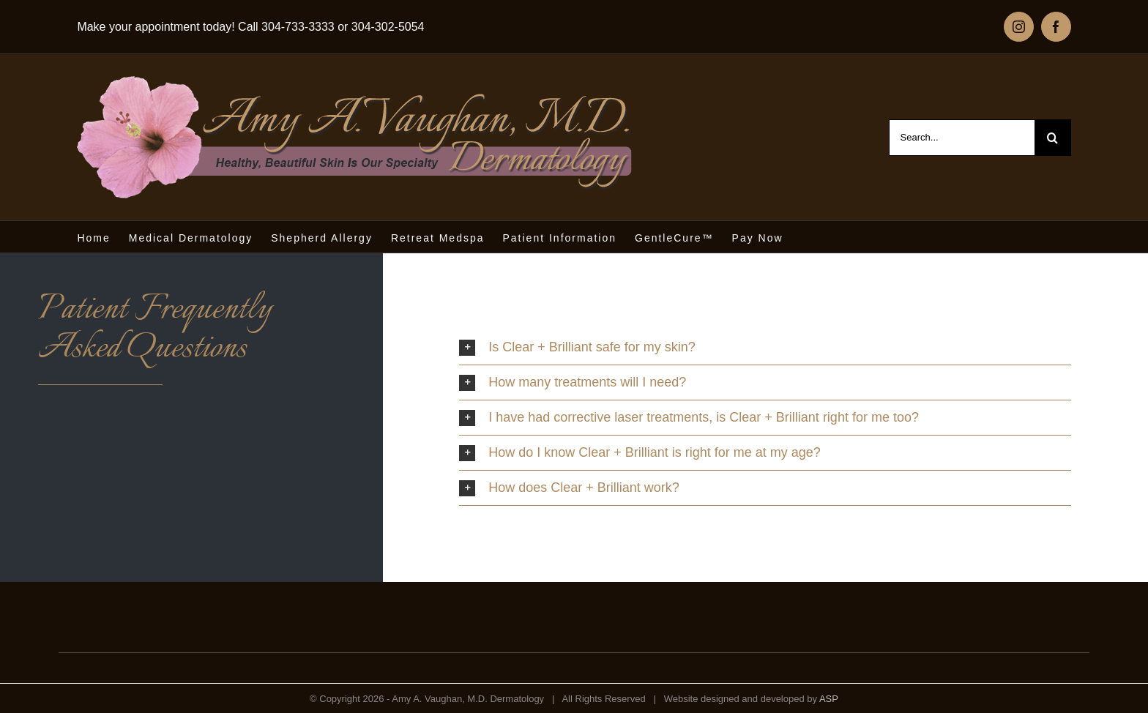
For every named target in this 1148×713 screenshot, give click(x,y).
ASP (828, 698)
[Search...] (962, 137)
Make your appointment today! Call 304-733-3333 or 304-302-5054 (250, 26)
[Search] (1053, 137)
